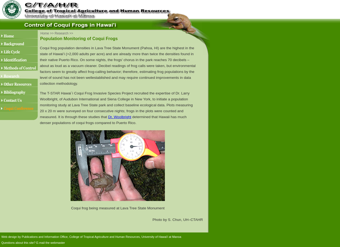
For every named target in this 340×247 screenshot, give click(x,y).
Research (61, 33)
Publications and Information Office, (45, 236)
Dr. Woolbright (119, 117)
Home (44, 33)
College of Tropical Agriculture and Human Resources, (105, 236)
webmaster (57, 242)
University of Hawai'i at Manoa (161, 236)
